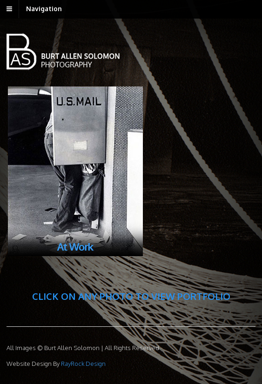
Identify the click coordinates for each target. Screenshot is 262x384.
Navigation (44, 9)
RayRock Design (83, 363)
